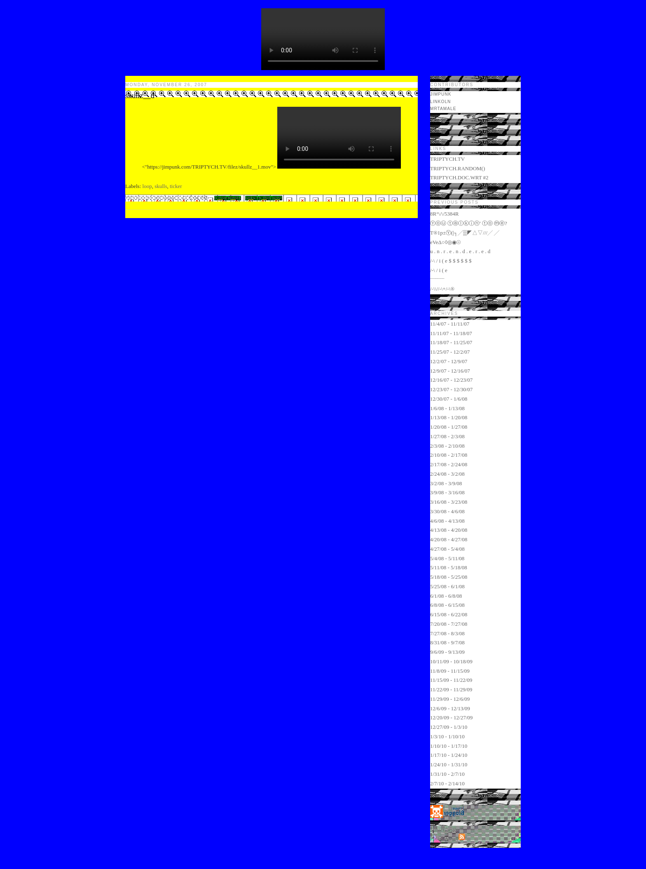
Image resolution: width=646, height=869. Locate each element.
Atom (451, 838)
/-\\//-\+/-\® (442, 289)
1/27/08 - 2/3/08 (447, 436)
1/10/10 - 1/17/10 (448, 746)
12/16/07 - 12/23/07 (451, 380)
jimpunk (441, 94)
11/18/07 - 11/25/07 (451, 342)
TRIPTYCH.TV (447, 159)
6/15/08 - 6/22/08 (448, 614)
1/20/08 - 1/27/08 (448, 427)
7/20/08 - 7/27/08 (448, 624)
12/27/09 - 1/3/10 (448, 727)
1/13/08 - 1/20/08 (448, 417)
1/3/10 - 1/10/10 (447, 736)
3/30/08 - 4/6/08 (447, 511)
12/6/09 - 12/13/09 (450, 708)
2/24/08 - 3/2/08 (447, 474)
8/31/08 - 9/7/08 (447, 642)
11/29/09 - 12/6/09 (450, 699)
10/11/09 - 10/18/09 (451, 661)
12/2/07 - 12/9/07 (448, 361)
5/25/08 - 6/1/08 (447, 586)
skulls (160, 186)
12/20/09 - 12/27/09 (451, 717)
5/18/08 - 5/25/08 (448, 577)
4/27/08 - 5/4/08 (447, 549)
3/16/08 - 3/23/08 (448, 502)
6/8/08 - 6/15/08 (447, 605)
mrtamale (443, 108)
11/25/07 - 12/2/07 (450, 352)
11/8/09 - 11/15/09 (450, 671)
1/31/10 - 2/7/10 (447, 774)
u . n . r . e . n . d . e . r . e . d (460, 251)
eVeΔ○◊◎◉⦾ (445, 242)
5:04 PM (199, 198)
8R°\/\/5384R (444, 214)
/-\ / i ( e (438, 270)
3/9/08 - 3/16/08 (447, 492)
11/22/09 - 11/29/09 (451, 689)
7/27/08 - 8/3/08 (447, 633)
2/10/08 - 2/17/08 (448, 455)
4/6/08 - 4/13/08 (447, 521)
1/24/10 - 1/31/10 (448, 764)
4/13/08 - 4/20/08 (448, 530)
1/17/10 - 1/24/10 (448, 755)
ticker (176, 186)
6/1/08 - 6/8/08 (446, 596)
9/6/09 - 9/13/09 (447, 652)
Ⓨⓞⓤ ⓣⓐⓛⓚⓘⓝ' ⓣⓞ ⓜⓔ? (468, 223)
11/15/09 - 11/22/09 (451, 680)
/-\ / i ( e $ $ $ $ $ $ (450, 261)
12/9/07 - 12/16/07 (450, 371)
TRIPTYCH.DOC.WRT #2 (459, 177)
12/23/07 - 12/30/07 (451, 389)
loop (147, 186)
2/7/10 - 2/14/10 (447, 783)
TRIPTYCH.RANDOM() (457, 168)
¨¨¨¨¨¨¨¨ (437, 280)
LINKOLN (440, 101)
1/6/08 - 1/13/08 (447, 408)
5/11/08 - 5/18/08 (448, 567)
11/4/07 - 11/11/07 (449, 324)
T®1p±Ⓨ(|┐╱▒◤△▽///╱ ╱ (464, 233)
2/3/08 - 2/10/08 (447, 446)
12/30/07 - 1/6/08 (448, 399)
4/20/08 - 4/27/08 (448, 539)
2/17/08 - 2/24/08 (448, 464)
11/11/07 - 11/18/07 (451, 333)
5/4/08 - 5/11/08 (447, 558)
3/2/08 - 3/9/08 (446, 483)
